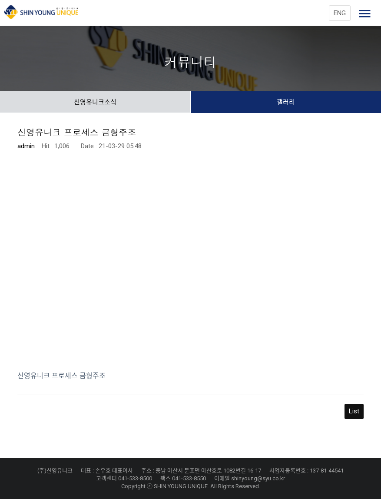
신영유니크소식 (95, 102)
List (354, 411)
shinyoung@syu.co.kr (258, 478)
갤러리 (286, 102)
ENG (340, 13)
